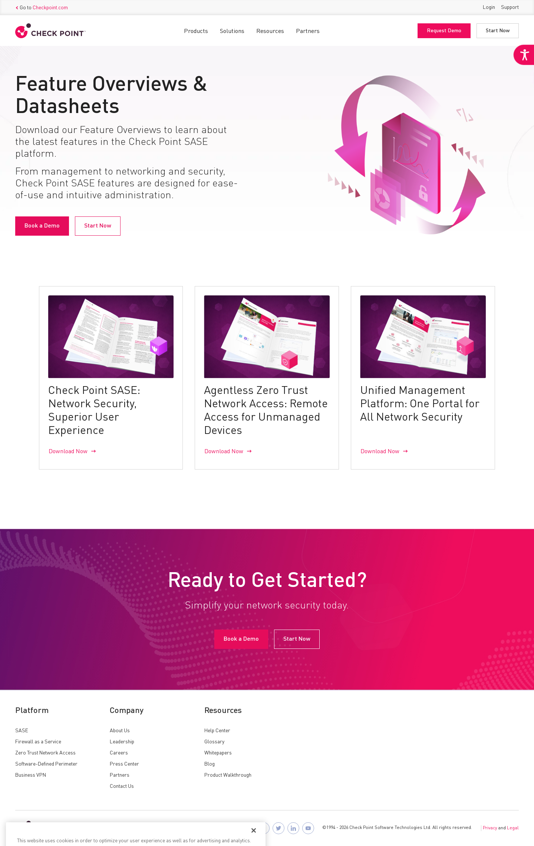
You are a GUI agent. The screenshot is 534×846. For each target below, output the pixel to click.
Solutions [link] (232, 31)
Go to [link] (41, 7)
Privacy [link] (490, 828)
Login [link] (489, 7)
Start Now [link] (498, 30)
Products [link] (196, 31)
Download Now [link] (68, 452)
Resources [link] (270, 31)
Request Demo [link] (444, 30)
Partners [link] (308, 31)
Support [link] (510, 7)
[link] (523, 54)
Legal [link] (513, 828)
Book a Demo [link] (42, 226)
